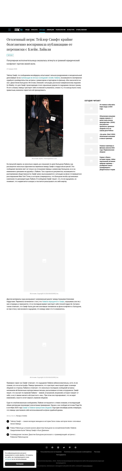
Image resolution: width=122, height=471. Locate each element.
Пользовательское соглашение (51, 452)
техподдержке (87, 466)
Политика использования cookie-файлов (78, 452)
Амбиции (50, 30)
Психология (60, 30)
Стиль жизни (81, 30)
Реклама (97, 452)
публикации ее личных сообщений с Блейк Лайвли (40, 78)
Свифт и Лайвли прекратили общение (37, 408)
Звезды (42, 30)
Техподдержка (61, 455)
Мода (27, 30)
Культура (70, 30)
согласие (8, 459)
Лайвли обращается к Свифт (53, 302)
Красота (34, 30)
